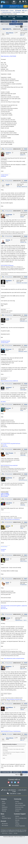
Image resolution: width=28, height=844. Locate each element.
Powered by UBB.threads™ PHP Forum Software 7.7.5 (14, 836)
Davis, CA (22, 35)
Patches (17, 816)
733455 (25, 449)
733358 (25, 29)
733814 (25, 734)
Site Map (15, 833)
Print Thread (13, 24)
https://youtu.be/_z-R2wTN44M (8, 56)
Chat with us (13, 793)
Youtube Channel (4, 175)
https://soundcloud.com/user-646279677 (9, 465)
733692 (25, 614)
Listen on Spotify (5, 493)
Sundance (9, 734)
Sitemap (4, 811)
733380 (25, 236)
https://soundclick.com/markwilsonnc (12, 519)
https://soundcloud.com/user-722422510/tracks (11, 731)
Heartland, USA (23, 242)
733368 (25, 180)
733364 (25, 149)
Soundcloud (3, 176)
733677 (25, 578)
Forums (11, 10)
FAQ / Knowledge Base (21, 818)
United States (23, 455)
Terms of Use (4, 833)
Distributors (4, 807)
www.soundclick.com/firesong (7, 265)
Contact (4, 803)
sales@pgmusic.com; (12, 831)
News (3, 816)
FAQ (14, 18)
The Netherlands (23, 584)
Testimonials (18, 809)
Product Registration (20, 825)
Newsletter (15, 785)
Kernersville (22, 505)
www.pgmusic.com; (4, 831)
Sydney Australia (23, 561)
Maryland (22, 216)
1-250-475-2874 (22, 790)
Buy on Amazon (4, 496)
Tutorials (17, 824)
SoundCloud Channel (5, 341)
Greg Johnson (8, 149)
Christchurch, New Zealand (21, 282)
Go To (20, 24)
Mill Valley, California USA (22, 186)
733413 (25, 345)
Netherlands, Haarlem (22, 351)
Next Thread (23, 21)
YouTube (3, 550)
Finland (21, 528)
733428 (25, 383)
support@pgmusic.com (21, 831)
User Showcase (16, 12)
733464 (25, 499)
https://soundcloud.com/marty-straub (14, 699)
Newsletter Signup (6, 818)
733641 (25, 522)
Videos (17, 822)
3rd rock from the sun (23, 480)
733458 (25, 474)
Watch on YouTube (5, 494)
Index (14, 21)
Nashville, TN (22, 154)
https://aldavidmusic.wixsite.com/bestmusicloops (14, 658)
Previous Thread (6, 21)
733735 (25, 662)
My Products (5, 825)
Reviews (17, 811)
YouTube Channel (4, 342)
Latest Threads (11, 16)
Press (3, 805)
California (22, 709)
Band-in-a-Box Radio (20, 805)
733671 (25, 555)
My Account (5, 823)
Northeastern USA (23, 321)
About (3, 801)
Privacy (10, 833)
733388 (25, 276)
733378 (25, 210)
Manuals (17, 820)
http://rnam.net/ (4, 608)
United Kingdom (23, 389)
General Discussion (6, 12)
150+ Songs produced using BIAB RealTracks (10, 443)
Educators (4, 809)
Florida (21, 410)
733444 (25, 404)
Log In (24, 10)
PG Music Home (4, 10)
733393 (25, 315)
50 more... (5, 445)
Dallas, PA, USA (23, 668)
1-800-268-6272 (12, 790)
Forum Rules (20, 16)
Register (18, 10)
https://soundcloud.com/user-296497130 (9, 380)
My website (3, 401)
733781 (25, 703)
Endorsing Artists (19, 807)
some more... (5, 446)
